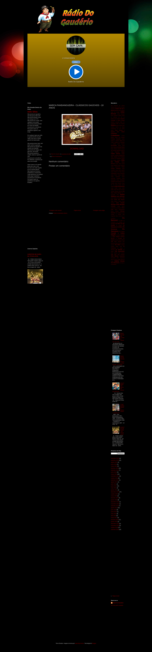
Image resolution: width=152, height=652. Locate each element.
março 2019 (114, 517)
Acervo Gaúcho (121, 110)
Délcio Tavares (121, 143)
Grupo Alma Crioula (120, 163)
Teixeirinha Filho (115, 257)
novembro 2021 (115, 476)
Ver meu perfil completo (117, 605)
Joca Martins (121, 199)
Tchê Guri (113, 254)
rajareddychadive (79, 643)
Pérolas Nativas (118, 239)
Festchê (119, 148)
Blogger (94, 643)
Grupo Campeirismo (115, 166)
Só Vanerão (119, 249)
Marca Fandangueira (57, 156)
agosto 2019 (114, 507)
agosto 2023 (114, 462)
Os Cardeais (119, 222)
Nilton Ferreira (119, 216)
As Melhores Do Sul (116, 117)
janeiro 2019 (114, 521)
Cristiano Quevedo (116, 139)
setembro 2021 (115, 480)
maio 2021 (113, 488)
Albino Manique (121, 113)
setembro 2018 (115, 529)
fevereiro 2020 (114, 498)
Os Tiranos (122, 231)
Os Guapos (119, 225)
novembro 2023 (115, 458)
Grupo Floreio (114, 175)
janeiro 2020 (114, 500)
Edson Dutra (121, 145)
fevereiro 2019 (114, 519)
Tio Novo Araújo (116, 259)
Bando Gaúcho (119, 125)
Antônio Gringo (121, 115)
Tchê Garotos (121, 252)
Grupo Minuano (118, 183)
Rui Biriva (117, 244)
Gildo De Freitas (118, 161)
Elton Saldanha (114, 147)
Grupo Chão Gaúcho (120, 170)
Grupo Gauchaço (115, 176)
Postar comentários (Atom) (60, 213)
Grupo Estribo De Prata (116, 171)
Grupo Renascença (119, 186)
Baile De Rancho (120, 123)
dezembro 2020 (115, 492)
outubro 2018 (114, 527)
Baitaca (113, 125)
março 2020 (114, 496)
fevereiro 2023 (114, 468)
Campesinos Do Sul (116, 128)
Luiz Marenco (119, 207)
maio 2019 (113, 513)
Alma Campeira (114, 115)
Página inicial (77, 210)
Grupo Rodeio (114, 188)
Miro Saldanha (119, 212)
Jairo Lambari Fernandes (116, 197)
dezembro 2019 (115, 501)
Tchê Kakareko (121, 254)
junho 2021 (114, 486)
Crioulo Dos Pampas (120, 137)
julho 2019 (113, 509)
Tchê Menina (114, 256)
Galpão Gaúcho (115, 153)
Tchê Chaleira (114, 252)
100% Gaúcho (117, 107)
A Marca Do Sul (119, 108)
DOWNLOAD (77, 148)
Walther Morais (119, 261)
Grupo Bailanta (114, 165)
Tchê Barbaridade (120, 251)
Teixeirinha (122, 256)
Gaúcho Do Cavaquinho (116, 158)
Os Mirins (119, 227)
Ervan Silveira (114, 148)
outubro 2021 (114, 478)
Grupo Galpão (121, 175)
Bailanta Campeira (115, 122)
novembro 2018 (115, 525)
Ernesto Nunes (121, 147)
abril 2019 (113, 515)
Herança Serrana (118, 191)
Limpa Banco (121, 206)
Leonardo (113, 206)
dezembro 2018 (115, 523)
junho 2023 (114, 464)
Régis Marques (117, 241)
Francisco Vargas (120, 152)
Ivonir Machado (120, 196)
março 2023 (114, 466)
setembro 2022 (115, 470)
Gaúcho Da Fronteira (119, 156)
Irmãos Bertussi (117, 192)
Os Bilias (121, 220)
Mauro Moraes (115, 211)
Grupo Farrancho (121, 173)
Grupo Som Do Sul (118, 189)
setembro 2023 (115, 460)
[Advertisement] (74, 94)
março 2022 (114, 474)
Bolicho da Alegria (120, 127)
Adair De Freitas (115, 112)
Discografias (114, 145)
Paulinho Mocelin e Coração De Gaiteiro (118, 238)
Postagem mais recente (55, 210)
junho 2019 (114, 511)
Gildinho (118, 160)
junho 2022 (114, 472)
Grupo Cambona (121, 165)
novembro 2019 (115, 504)
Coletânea (115, 135)
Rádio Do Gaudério (118, 603)
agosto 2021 (114, 482)
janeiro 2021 (114, 490)
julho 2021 (113, 484)
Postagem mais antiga (99, 210)
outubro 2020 (114, 494)
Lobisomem (113, 207)
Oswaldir (118, 235)
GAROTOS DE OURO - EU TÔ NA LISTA (122, 431)
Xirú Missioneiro (115, 262)
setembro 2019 (115, 505)
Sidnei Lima (119, 246)
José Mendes (120, 204)
